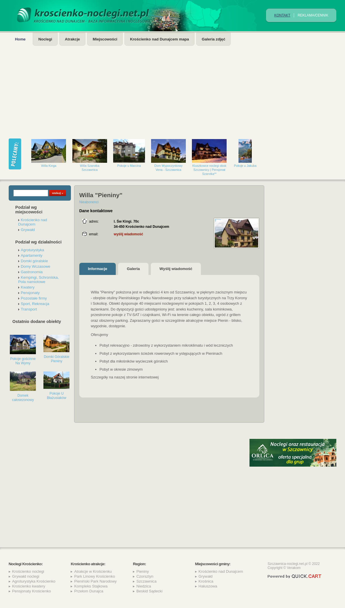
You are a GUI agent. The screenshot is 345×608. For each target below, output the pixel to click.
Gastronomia (32, 272)
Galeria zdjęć (213, 39)
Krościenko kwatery (28, 586)
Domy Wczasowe (35, 266)
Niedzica (143, 586)
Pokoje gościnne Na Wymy (23, 361)
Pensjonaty (30, 293)
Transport (29, 309)
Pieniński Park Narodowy (95, 581)
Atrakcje (72, 39)
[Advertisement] (172, 89)
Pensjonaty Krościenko (31, 591)
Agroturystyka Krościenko (34, 581)
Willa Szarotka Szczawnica (89, 167)
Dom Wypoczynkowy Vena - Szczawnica (168, 167)
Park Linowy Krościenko (94, 576)
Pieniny (142, 571)
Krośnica (206, 581)
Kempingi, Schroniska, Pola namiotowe (38, 279)
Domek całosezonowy (23, 397)
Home (20, 39)
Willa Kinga (48, 165)
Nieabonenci (89, 202)
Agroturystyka (32, 250)
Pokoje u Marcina (129, 165)
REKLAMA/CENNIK (313, 15)
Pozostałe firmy (34, 298)
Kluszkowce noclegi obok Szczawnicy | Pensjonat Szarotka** (209, 169)
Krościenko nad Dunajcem (32, 222)
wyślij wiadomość (128, 234)
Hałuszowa (208, 586)
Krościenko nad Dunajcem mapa (159, 39)
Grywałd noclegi (25, 576)
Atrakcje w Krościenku (93, 571)
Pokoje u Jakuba (245, 165)
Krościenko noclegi (28, 571)
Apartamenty (32, 255)
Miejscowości (105, 39)
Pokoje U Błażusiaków (56, 395)
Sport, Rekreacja (35, 304)
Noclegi (45, 39)
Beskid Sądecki (149, 591)
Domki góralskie (34, 261)
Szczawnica (146, 581)
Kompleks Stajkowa (90, 586)
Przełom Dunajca (88, 591)
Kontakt (282, 15)
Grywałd (28, 230)
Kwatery (28, 287)
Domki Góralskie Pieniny (56, 359)
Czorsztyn (144, 576)
